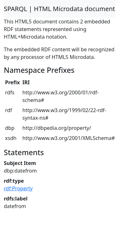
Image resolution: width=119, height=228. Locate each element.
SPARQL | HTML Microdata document (59, 8)
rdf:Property (18, 188)
